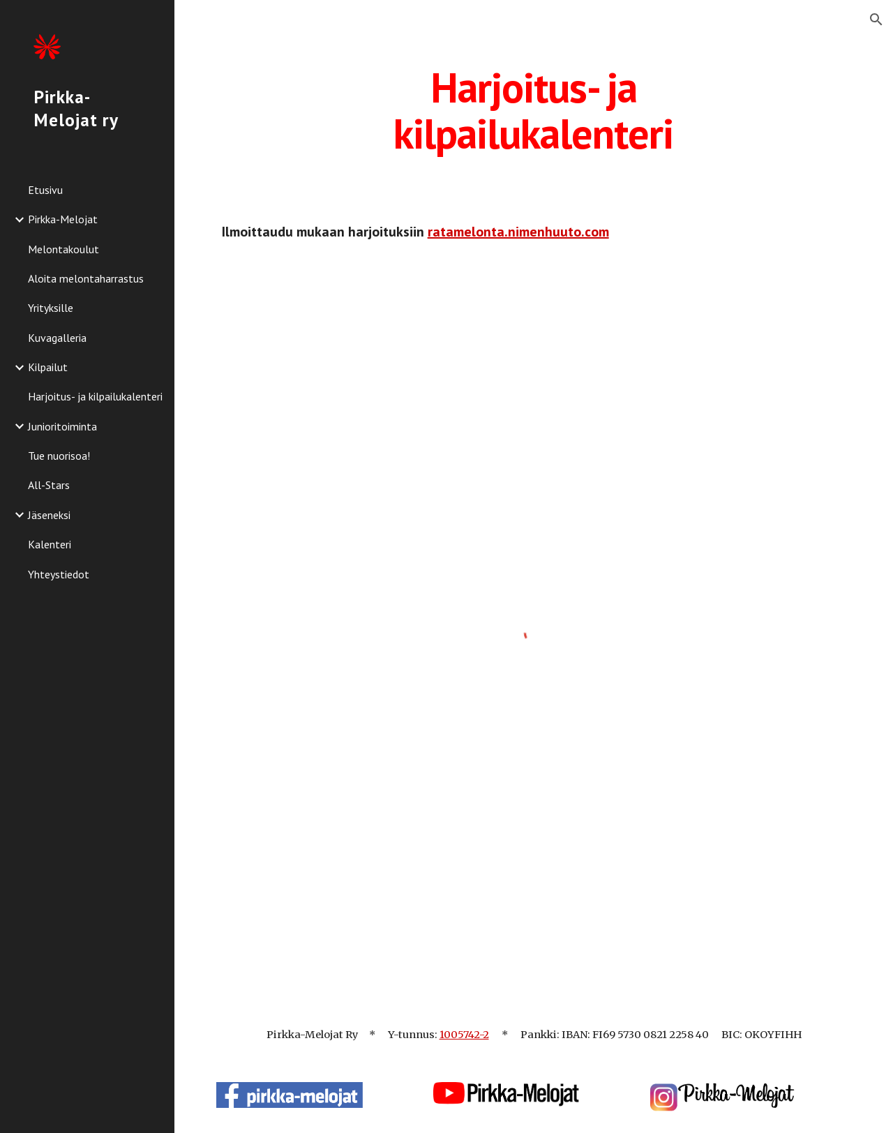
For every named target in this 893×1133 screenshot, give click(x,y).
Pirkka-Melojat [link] (63, 219)
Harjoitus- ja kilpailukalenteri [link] (95, 396)
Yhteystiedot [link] (58, 574)
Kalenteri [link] (49, 544)
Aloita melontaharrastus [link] (86, 278)
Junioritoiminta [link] (62, 426)
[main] (533, 110)
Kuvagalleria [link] (57, 338)
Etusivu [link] (45, 190)
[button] (876, 19)
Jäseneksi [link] (49, 515)
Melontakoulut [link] (63, 249)
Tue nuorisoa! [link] (59, 456)
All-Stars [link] (49, 485)
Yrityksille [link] (50, 308)
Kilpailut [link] (48, 367)
